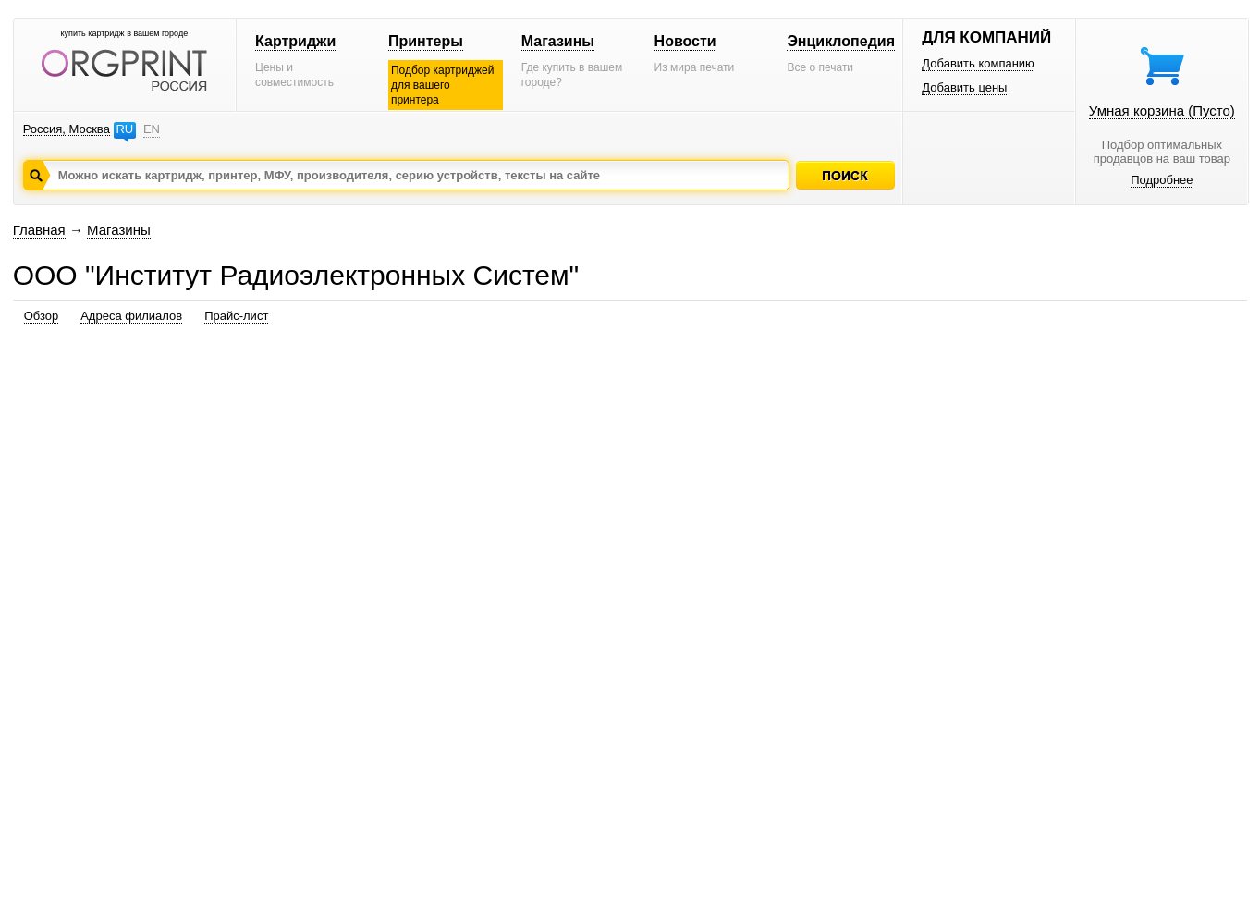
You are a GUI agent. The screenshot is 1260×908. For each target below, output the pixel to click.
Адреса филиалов (131, 316)
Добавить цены (964, 87)
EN (151, 129)
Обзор (41, 316)
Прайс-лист (236, 316)
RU (124, 129)
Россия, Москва (66, 129)
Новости (685, 41)
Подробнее (1162, 180)
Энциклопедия (841, 41)
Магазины (557, 41)
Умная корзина (1162, 110)
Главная (39, 230)
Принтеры (425, 41)
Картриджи (295, 41)
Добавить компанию (978, 63)
